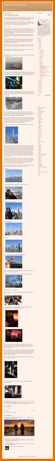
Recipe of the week (41, 155)
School (39, 159)
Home (19, 410)
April (40, 62)
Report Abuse (47, 95)
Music (39, 139)
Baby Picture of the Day (42, 107)
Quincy (39, 150)
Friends (18, 403)
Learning (39, 130)
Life (39, 131)
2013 (39, 84)
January (41, 78)
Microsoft (39, 136)
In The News (40, 129)
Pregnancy (40, 149)
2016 (39, 80)
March (41, 63)
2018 (39, 47)
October (41, 53)
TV (39, 169)
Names (39, 140)
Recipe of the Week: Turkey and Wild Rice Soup (12, 438)
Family (11, 403)
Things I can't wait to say (9, 442)
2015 (39, 81)
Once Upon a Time (41, 141)
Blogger (35, 456)
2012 (39, 86)
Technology (40, 165)
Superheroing (40, 164)
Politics (39, 146)
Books (39, 110)
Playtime (39, 145)
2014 (39, 83)
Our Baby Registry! (42, 74)
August (41, 56)
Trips (29, 403)
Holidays (39, 126)
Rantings (39, 153)
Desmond (39, 116)
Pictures (23, 403)
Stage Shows (26, 403)
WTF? (39, 174)
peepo (29, 456)
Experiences (8, 403)
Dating (39, 115)
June (40, 59)
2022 (39, 41)
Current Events (40, 112)
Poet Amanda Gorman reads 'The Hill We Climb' (17, 446)
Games (39, 124)
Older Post (32, 410)
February (41, 65)
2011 (39, 87)
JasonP (45, 21)
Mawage (20, 403)
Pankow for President (15, 4)
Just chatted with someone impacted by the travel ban (44, 72)
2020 (39, 44)
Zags (39, 175)
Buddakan (15, 158)
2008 (39, 92)
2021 (39, 43)
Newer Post (6, 410)
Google (39, 125)
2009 (39, 90)
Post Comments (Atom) (11, 412)
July (40, 57)
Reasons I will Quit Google (42, 154)
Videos (39, 170)
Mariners (39, 134)
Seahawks (39, 160)
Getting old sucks (42, 70)
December (41, 50)
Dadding (39, 114)
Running (39, 158)
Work (39, 173)
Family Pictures (15, 403)
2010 (39, 89)
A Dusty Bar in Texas (8, 415)
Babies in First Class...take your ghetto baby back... (44, 67)
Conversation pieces (41, 111)
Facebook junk (40, 119)
